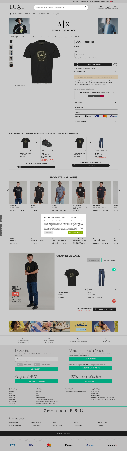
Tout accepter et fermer (75, 232)
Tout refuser (48, 232)
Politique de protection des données (68, 229)
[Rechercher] (85, 7)
